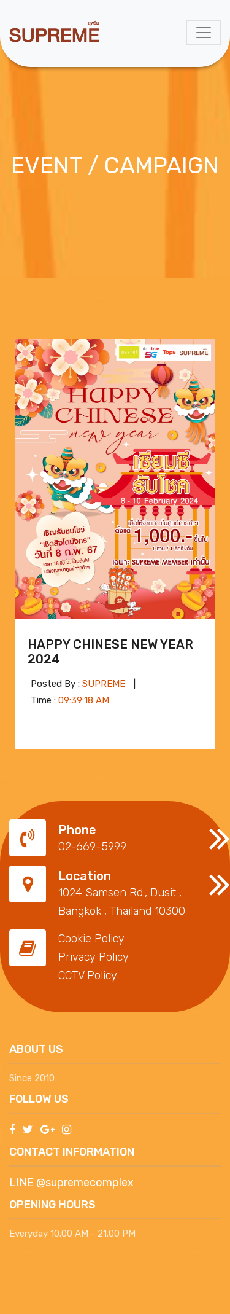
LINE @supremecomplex (71, 1182)
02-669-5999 (92, 846)
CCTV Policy (87, 975)
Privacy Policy (93, 957)
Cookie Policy (91, 938)
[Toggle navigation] (203, 32)
